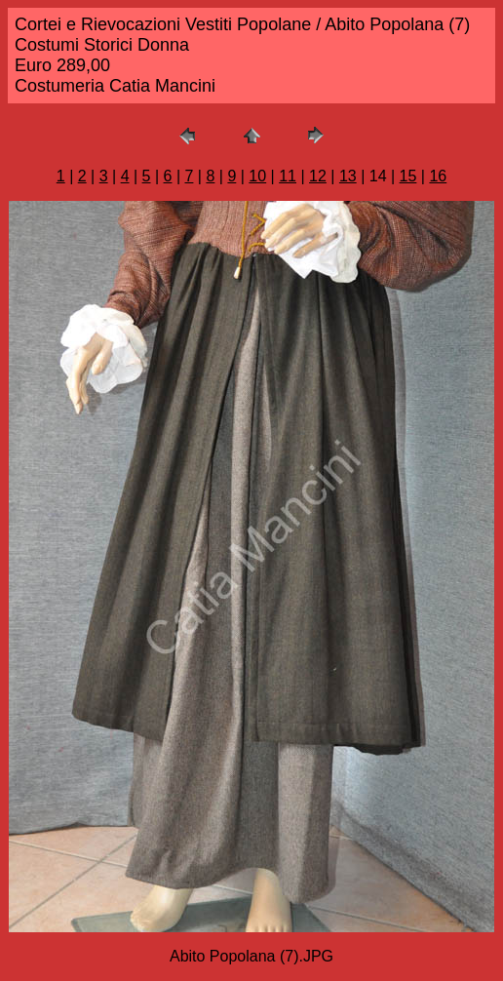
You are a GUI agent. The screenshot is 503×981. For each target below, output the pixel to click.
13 (348, 176)
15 (408, 176)
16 (437, 176)
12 (318, 176)
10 (257, 176)
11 (287, 176)
